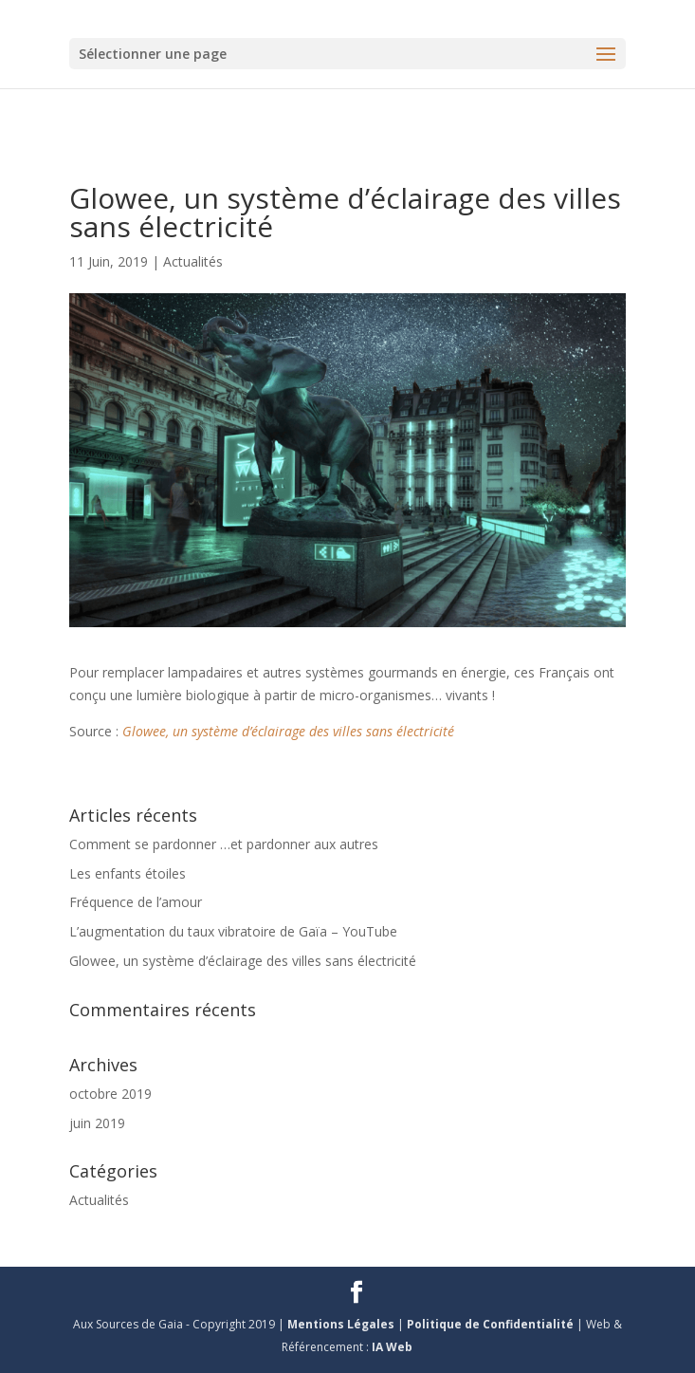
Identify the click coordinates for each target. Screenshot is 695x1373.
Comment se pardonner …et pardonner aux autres (223, 844)
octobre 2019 (110, 1094)
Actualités (193, 261)
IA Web (392, 1347)
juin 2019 (97, 1123)
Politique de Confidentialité (491, 1324)
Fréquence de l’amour (135, 902)
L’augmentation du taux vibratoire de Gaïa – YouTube (233, 931)
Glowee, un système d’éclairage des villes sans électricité (288, 731)
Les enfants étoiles (127, 873)
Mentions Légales (342, 1324)
